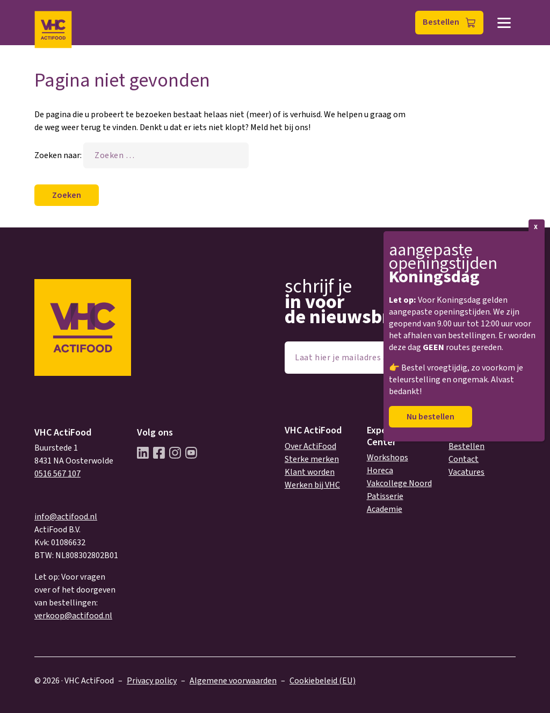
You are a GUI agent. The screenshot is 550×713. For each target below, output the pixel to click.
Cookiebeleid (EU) (323, 681)
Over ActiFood (310, 446)
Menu (504, 23)
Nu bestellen (430, 417)
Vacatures (466, 472)
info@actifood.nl (65, 517)
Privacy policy (152, 681)
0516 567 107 (57, 474)
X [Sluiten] (536, 227)
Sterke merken (312, 459)
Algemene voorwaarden (233, 681)
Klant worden (310, 472)
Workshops (387, 458)
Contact (463, 459)
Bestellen (441, 22)
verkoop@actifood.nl (73, 616)
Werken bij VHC (312, 485)
